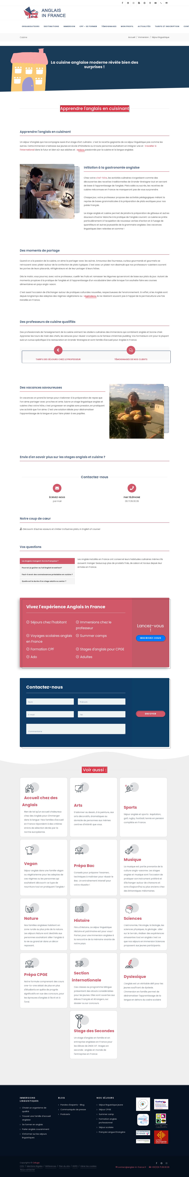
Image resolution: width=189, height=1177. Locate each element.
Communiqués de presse (73, 1109)
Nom (30, 702)
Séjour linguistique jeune (111, 1104)
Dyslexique (135, 976)
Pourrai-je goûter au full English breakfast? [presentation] (42, 568)
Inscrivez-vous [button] (150, 638)
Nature (31, 918)
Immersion (143, 37)
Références (50, 1166)
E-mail (31, 715)
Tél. (81, 715)
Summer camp (106, 1114)
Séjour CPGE (105, 1109)
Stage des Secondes (94, 1031)
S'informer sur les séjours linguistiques (34, 1135)
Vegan (30, 863)
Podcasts (65, 1114)
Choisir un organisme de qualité (34, 1109)
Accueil (131, 37)
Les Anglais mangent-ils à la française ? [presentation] (40, 561)
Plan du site (64, 1166)
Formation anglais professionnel (108, 1120)
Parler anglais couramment (35, 1129)
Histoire (82, 920)
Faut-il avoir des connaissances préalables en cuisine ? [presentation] (47, 574)
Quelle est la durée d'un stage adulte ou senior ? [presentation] (44, 581)
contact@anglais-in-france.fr (131, 1167)
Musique (132, 859)
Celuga (36, 1162)
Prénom (84, 702)
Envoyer (150, 713)
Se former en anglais (32, 1124)
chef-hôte (101, 177)
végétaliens (90, 296)
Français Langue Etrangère (112, 1132)
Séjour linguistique (160, 37)
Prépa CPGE (35, 974)
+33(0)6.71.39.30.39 (159, 1167)
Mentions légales (35, 1166)
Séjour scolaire (106, 1127)
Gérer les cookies (88, 1166)
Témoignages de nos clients (130, 359)
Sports (130, 807)
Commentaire (35, 731)
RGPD (75, 1166)
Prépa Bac (84, 865)
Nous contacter (27, 1169)
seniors (80, 149)
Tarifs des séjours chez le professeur (58, 359)
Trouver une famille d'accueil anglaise (36, 1118)
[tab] (47, 561)
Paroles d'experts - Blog (72, 1104)
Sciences (133, 918)
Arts (78, 805)
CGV (22, 1166)
